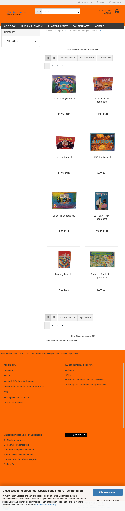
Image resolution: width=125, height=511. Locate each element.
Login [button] (100, 2)
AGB (6, 392)
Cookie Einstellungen (13, 402)
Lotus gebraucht (63, 157)
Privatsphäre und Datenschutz (18, 397)
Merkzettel (115, 2)
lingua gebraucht (63, 274)
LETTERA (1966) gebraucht (102, 217)
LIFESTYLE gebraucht (64, 215)
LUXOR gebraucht (102, 157)
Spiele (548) (10, 26)
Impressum (9, 370)
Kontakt (7, 375)
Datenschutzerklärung (45, 505)
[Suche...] (38, 11)
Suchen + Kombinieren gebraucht (102, 276)
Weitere (99, 26)
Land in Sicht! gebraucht (102, 100)
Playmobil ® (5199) (58, 26)
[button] (85, 2)
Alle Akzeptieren (107, 492)
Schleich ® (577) (81, 26)
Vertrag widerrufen (76, 435)
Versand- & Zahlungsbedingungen (19, 381)
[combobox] (67, 58)
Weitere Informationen (107, 500)
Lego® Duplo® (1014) (32, 26)
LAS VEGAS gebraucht (63, 98)
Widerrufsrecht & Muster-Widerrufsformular (24, 386)
